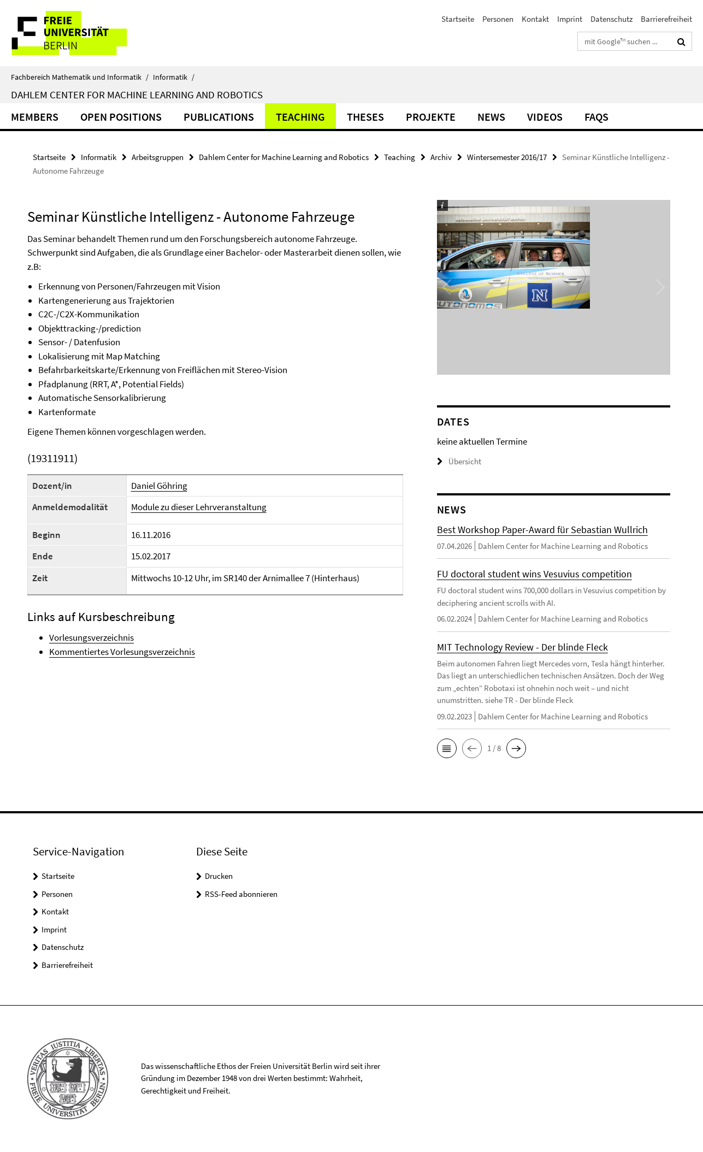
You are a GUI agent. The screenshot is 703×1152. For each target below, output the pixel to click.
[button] (447, 748)
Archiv (441, 157)
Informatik (173, 77)
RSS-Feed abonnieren (241, 894)
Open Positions (121, 116)
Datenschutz (611, 19)
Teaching (300, 116)
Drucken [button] (219, 876)
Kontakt (535, 19)
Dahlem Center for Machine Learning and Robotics (137, 94)
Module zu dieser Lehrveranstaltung (199, 507)
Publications (219, 116)
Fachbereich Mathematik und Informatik (80, 77)
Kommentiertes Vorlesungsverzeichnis (122, 652)
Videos (545, 116)
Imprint (569, 19)
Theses (365, 116)
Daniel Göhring (159, 486)
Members (34, 116)
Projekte (431, 116)
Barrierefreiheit (666, 19)
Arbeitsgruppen (158, 157)
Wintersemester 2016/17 (507, 157)
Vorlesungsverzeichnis (91, 637)
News (491, 116)
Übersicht (459, 461)
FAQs (596, 116)
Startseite (457, 19)
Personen (497, 19)
